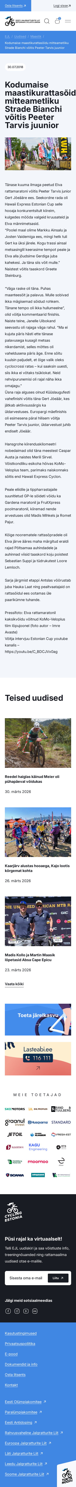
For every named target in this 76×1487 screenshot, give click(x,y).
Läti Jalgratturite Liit (21, 1453)
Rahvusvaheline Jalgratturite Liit (31, 1433)
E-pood (11, 1354)
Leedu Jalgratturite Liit (24, 1464)
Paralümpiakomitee (21, 1412)
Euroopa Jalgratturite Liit (26, 1443)
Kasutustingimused (21, 1333)
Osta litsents (15, 1375)
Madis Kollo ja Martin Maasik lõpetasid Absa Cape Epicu (30, 957)
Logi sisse (61, 5)
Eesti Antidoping (18, 1422)
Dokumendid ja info (21, 1364)
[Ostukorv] (57, 21)
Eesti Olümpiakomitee (23, 1402)
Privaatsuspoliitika (20, 1344)
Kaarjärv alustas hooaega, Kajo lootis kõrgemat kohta (37, 868)
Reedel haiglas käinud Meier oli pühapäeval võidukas (32, 779)
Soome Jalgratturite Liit (24, 1474)
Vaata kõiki (14, 984)
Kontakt (11, 1385)
